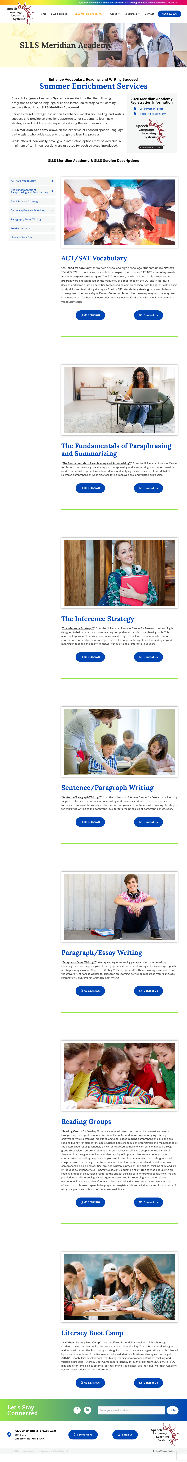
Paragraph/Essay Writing (32, 219)
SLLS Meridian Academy (90, 14)
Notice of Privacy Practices (164, 1459)
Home (43, 13)
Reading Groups (32, 228)
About (115, 14)
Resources (132, 14)
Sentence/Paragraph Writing (32, 210)
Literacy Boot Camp (32, 237)
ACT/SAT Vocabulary (32, 180)
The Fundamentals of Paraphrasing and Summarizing (32, 191)
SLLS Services (60, 14)
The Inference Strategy (32, 201)
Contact (149, 13)
